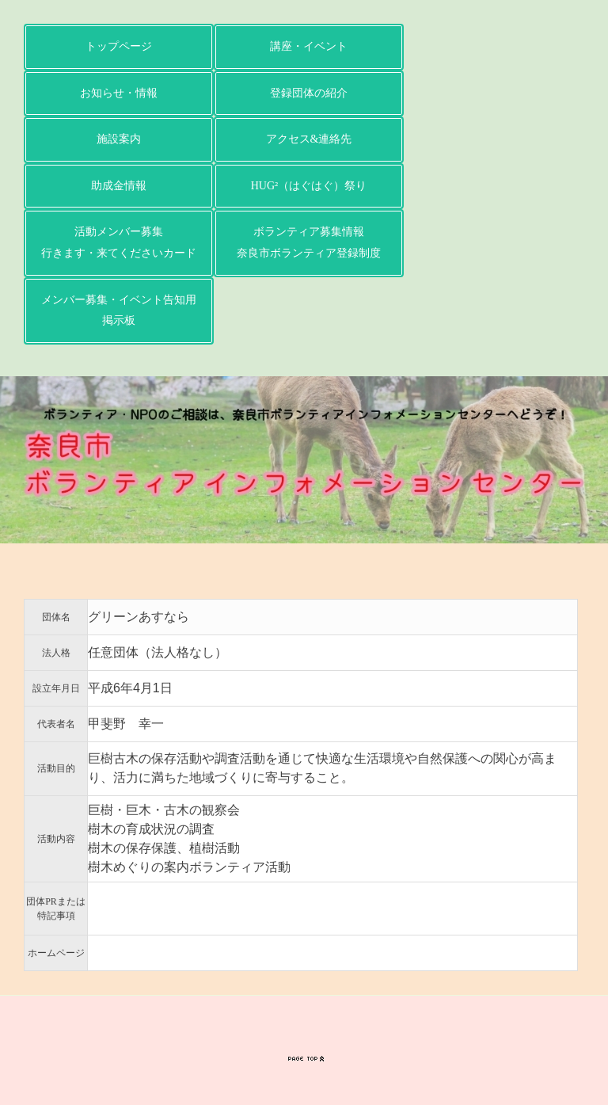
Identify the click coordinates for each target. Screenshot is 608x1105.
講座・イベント (309, 46)
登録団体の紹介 (309, 93)
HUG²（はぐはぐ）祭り (309, 186)
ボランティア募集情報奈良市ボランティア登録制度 (309, 242)
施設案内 (119, 139)
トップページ (119, 46)
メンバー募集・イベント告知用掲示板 (118, 310)
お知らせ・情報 (119, 93)
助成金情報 (118, 186)
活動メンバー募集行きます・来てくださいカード (118, 242)
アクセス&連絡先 (309, 139)
